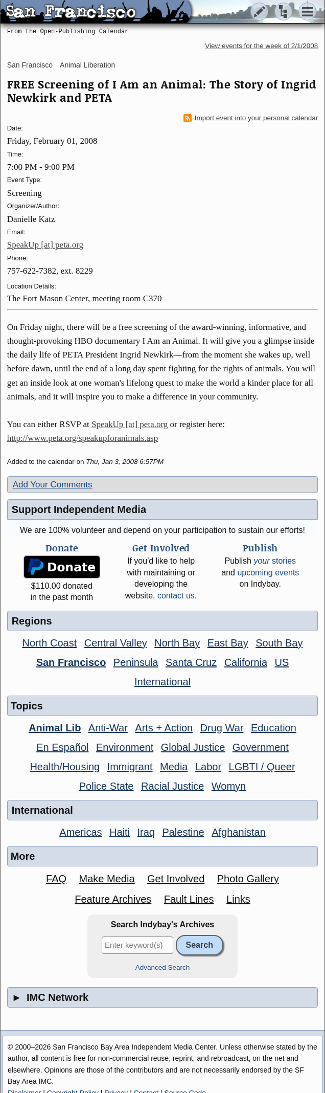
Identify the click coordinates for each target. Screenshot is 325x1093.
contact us (176, 595)
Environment (124, 747)
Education (273, 727)
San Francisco (30, 65)
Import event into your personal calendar (250, 118)
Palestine (183, 832)
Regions (32, 621)
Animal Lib (55, 727)
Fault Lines (189, 899)
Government (261, 747)
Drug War (222, 727)
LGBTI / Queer (262, 766)
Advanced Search (162, 967)
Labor (208, 766)
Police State (106, 786)
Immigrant (130, 766)
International (162, 681)
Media (174, 766)
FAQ (56, 878)
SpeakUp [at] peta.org (45, 245)
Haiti (119, 832)
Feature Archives (113, 899)
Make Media (107, 878)
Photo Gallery (248, 878)
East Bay (227, 643)
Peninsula (135, 662)
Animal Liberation (87, 65)
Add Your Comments (52, 484)
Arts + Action (164, 727)
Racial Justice (172, 786)
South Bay (279, 643)
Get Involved (175, 878)
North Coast (49, 643)
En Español (62, 747)
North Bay (177, 643)
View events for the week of (261, 46)
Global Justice (193, 747)
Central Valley (115, 643)
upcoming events (268, 572)
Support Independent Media (79, 509)
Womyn (229, 786)
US (282, 662)
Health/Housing (65, 766)
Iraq (145, 832)
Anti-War (108, 727)
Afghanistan (239, 832)
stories (274, 560)
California (245, 662)
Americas (80, 832)
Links (238, 899)
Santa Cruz (191, 662)
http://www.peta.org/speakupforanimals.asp (82, 438)
